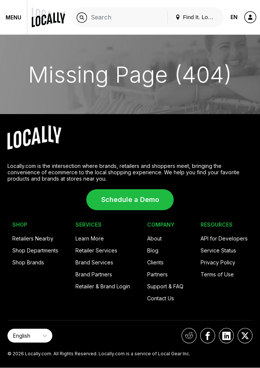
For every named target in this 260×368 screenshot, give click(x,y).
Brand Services (94, 262)
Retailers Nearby (32, 238)
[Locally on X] (245, 335)
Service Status (218, 250)
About (154, 238)
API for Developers (224, 238)
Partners (157, 274)
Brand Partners (93, 274)
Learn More (89, 238)
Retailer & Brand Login (102, 286)
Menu (13, 17)
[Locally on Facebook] (207, 335)
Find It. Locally (197, 17)
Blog (152, 250)
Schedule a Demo (130, 199)
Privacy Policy (218, 262)
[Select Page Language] (29, 336)
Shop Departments (35, 250)
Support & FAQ (165, 286)
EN (234, 17)
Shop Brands (28, 262)
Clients (155, 262)
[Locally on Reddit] (189, 335)
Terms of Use (217, 274)
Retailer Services (96, 250)
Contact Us (160, 298)
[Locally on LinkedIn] (226, 335)
